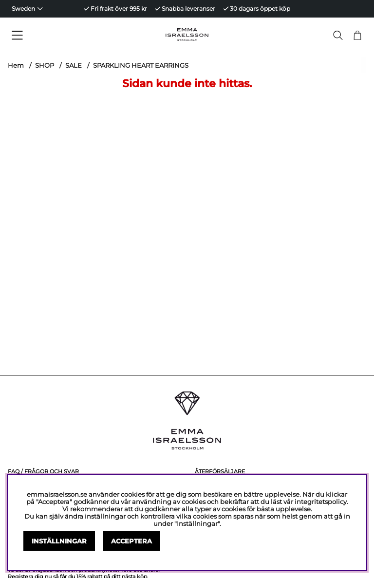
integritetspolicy (321, 501)
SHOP (44, 65)
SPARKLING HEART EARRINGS (140, 65)
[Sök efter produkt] (338, 35)
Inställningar (59, 541)
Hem (16, 65)
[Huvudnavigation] (52, 35)
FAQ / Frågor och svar (43, 471)
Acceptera (131, 541)
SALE (73, 65)
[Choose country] (27, 9)
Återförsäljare (220, 471)
